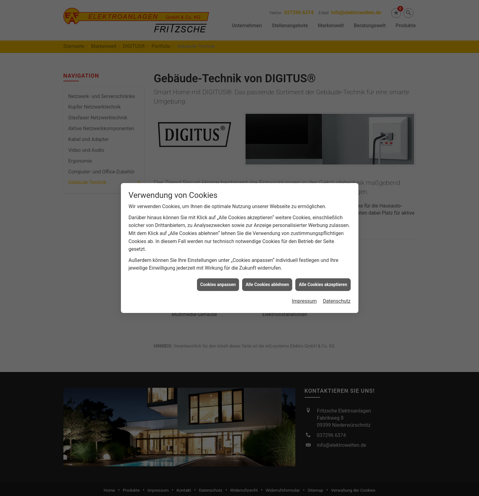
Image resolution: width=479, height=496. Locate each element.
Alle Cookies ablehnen (267, 278)
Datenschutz (336, 296)
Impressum (304, 296)
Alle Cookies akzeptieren (323, 278)
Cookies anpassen (218, 278)
